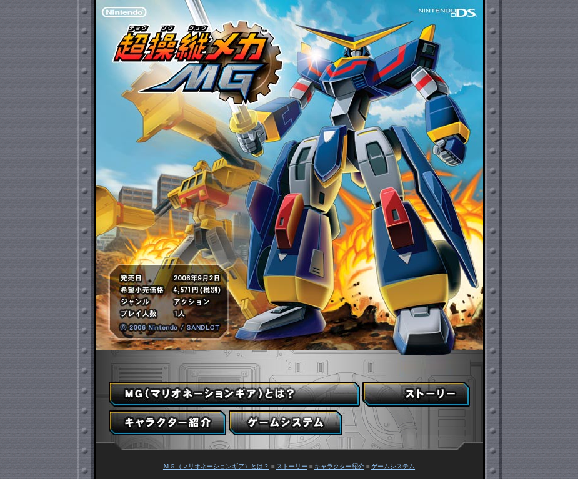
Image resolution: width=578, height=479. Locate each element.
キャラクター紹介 (339, 466)
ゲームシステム (393, 466)
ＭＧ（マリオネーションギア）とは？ (216, 466)
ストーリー (291, 466)
